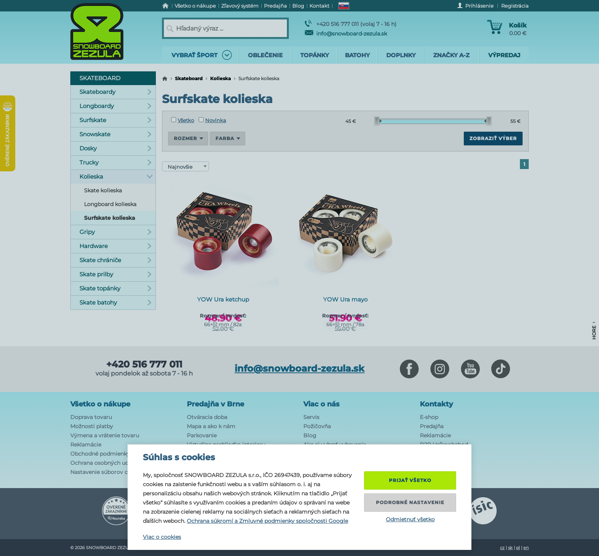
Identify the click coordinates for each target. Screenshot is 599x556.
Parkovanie (202, 435)
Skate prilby (115, 274)
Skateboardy (115, 91)
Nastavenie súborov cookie (106, 472)
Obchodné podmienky (100, 453)
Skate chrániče (115, 260)
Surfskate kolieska (109, 217)
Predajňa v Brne (215, 404)
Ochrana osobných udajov (105, 462)
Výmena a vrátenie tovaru (104, 435)
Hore (594, 331)
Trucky (115, 162)
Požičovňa (317, 426)
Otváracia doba (207, 417)
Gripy (115, 231)
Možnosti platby (91, 426)
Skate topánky (115, 288)
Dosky (115, 148)
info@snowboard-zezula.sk (346, 33)
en (526, 547)
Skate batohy (115, 302)
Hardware (115, 246)
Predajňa (432, 426)
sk (510, 547)
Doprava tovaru (91, 417)
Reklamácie (85, 444)
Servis (311, 417)
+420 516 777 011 (144, 364)
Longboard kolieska (110, 204)
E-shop (429, 417)
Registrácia (515, 6)
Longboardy (115, 106)
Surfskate (115, 120)
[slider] (378, 121)
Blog (309, 435)
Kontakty (436, 404)
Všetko (182, 120)
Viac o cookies (162, 536)
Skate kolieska (103, 190)
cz (502, 547)
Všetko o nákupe (100, 404)
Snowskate (115, 134)
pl (518, 547)
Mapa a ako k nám (211, 426)
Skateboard (188, 78)
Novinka (212, 120)
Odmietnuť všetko (410, 519)
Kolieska (220, 78)
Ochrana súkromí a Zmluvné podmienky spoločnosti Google (267, 520)
